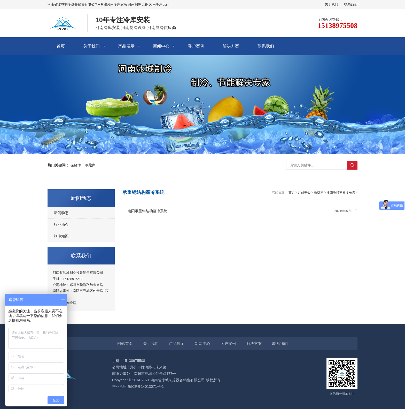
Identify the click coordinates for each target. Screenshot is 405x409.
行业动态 (61, 224)
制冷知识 (61, 236)
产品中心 (304, 192)
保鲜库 (75, 165)
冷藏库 (90, 165)
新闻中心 (161, 46)
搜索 (352, 165)
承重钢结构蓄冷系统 (341, 192)
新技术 (318, 192)
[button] (200, 144)
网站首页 (125, 343)
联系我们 (350, 4)
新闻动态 (61, 213)
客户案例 (196, 46)
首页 (61, 46)
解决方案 (231, 46)
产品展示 (126, 46)
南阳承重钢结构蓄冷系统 (242, 211)
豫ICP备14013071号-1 (146, 386)
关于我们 (331, 4)
